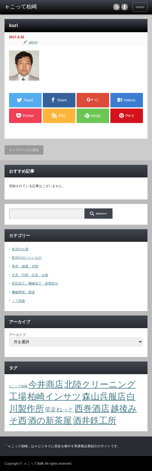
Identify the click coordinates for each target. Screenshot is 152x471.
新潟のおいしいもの (27, 257)
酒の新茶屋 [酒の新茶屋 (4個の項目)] (50, 420)
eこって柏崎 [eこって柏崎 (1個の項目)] (18, 386)
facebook (124, 7)
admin (33, 42)
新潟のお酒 (20, 249)
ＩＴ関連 (18, 301)
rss (116, 7)
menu (140, 7)
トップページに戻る (24, 150)
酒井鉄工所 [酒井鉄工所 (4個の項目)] (94, 420)
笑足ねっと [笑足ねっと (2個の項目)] (59, 409)
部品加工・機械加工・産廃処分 (35, 283)
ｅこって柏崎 (34, 463)
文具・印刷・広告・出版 (30, 275)
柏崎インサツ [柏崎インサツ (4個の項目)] (54, 396)
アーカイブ (17, 335)
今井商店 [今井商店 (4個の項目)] (45, 384)
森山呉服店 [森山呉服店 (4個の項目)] (104, 396)
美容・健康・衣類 (25, 266)
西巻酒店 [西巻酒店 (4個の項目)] (91, 408)
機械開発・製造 (23, 292)
